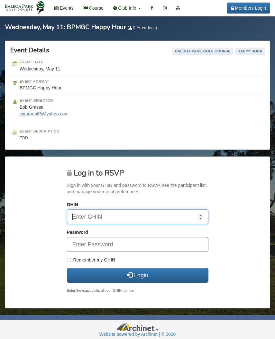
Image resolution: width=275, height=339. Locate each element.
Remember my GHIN (91, 259)
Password (77, 232)
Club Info (127, 8)
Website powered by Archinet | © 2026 (137, 334)
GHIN (72, 204)
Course (93, 8)
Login (137, 275)
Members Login (248, 8)
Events (64, 8)
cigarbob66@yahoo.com (44, 113)
